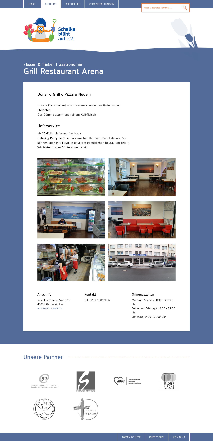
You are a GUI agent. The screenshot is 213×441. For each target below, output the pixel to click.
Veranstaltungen (101, 4)
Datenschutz (131, 437)
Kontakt (179, 437)
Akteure (51, 4)
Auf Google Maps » (49, 308)
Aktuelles (73, 4)
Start (32, 4)
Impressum (156, 437)
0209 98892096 (100, 300)
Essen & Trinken (40, 64)
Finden (184, 7)
